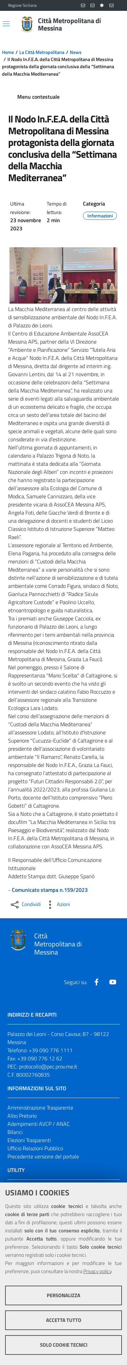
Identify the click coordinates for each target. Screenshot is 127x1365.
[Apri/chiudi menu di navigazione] (6, 24)
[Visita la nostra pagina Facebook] (96, 982)
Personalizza (63, 1295)
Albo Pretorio (22, 1116)
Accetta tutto (63, 1320)
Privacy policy (97, 1271)
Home (8, 52)
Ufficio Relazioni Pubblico (35, 1148)
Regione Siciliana (22, 5)
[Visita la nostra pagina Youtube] (113, 982)
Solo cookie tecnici (63, 1345)
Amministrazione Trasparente (40, 1107)
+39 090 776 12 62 (39, 1058)
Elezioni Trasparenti (29, 1140)
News (76, 52)
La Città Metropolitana (41, 52)
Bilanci (14, 1132)
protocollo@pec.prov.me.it (48, 1066)
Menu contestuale (38, 97)
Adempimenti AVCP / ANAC (38, 1124)
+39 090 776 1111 (50, 1050)
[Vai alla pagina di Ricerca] (115, 24)
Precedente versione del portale (43, 1156)
